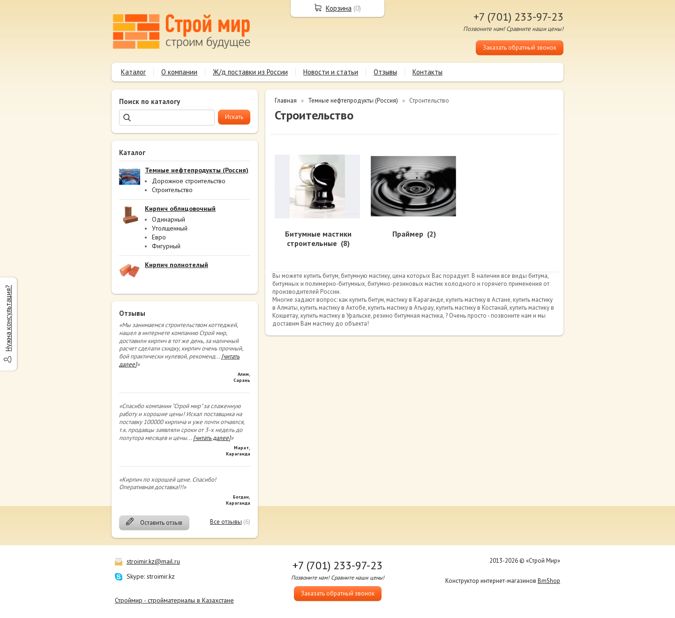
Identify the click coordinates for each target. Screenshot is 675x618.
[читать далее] (212, 438)
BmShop (549, 581)
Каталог (133, 71)
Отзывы (385, 71)
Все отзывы (226, 522)
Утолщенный (170, 228)
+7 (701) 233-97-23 (518, 16)
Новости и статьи (330, 71)
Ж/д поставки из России (250, 71)
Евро (159, 237)
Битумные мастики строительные (318, 238)
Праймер (407, 233)
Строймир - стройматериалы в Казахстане (174, 600)
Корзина (339, 8)
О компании (179, 71)
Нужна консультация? (8, 318)
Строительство (172, 190)
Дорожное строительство (188, 181)
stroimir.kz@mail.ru (153, 561)
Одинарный (168, 219)
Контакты (427, 71)
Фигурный (166, 246)
